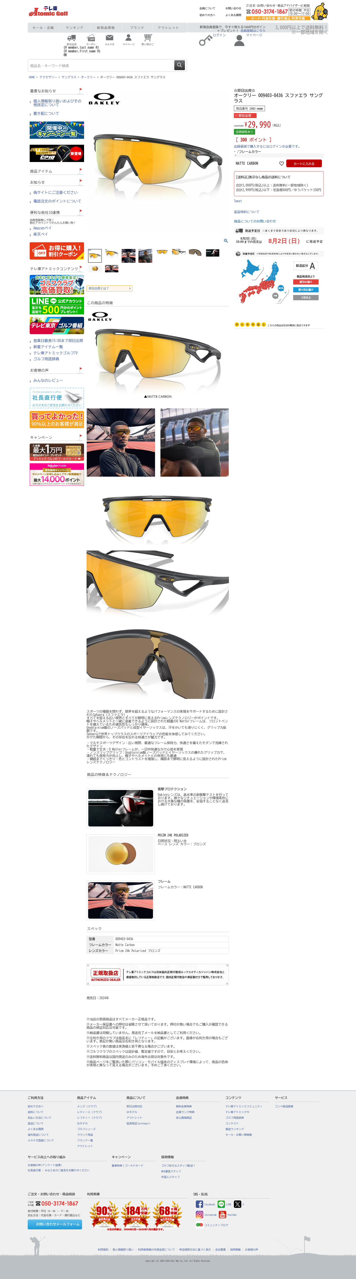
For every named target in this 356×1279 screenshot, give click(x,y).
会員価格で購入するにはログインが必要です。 (267, 146)
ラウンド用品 (85, 1135)
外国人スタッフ (170, 1177)
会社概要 (220, 1249)
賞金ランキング (234, 1129)
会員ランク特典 (185, 1112)
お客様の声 (251, 1249)
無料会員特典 (184, 1106)
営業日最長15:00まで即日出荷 (58, 341)
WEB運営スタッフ (171, 1171)
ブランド (137, 27)
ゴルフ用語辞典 (46, 359)
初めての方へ (207, 15)
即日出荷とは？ (99, 288)
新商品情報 (106, 27)
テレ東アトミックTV (237, 1112)
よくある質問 (233, 15)
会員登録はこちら (253, 30)
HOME (32, 77)
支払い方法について (39, 1118)
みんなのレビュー (48, 380)
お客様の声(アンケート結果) (45, 1165)
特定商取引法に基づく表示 (195, 1249)
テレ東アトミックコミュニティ (243, 1106)
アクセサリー (48, 77)
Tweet (238, 201)
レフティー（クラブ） (90, 1118)
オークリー (88, 77)
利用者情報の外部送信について (156, 1249)
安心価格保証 (184, 1118)
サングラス (69, 77)
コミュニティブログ (212, 1225)
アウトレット (168, 27)
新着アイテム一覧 (48, 347)
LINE (224, 1204)
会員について (207, 8)
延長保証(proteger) (138, 1123)
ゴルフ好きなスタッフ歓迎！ (178, 1165)
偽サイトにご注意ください (55, 192)
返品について (36, 1123)
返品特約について (247, 212)
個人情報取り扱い (123, 1249)
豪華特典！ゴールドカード (127, 1165)
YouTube (228, 1215)
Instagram (206, 1215)
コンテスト (232, 1123)
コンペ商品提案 (284, 1106)
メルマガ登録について (41, 1140)
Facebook (205, 1204)
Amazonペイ (42, 228)
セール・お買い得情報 (238, 1135)
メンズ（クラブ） (87, 1106)
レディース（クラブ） (90, 1112)
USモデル (82, 1123)
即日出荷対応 (134, 1106)
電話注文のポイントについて (57, 201)
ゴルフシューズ (86, 1129)
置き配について (46, 113)
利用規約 (103, 1249)
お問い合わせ (233, 8)
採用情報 (235, 1249)
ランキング (75, 27)
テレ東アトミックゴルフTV (55, 353)
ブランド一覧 (85, 1140)
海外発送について (38, 1135)
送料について (36, 1112)
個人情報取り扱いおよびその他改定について (57, 103)
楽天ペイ (40, 234)
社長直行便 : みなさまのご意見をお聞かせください (58, 1170)
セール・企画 (43, 27)
